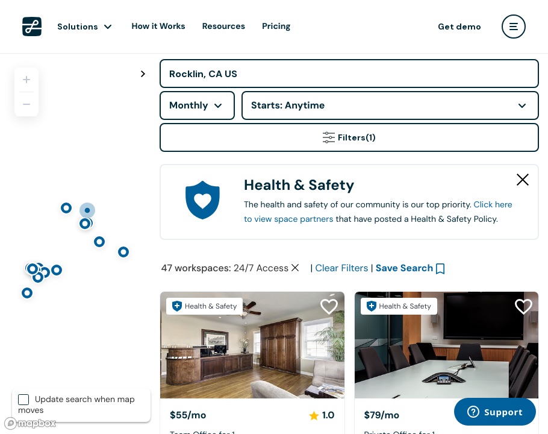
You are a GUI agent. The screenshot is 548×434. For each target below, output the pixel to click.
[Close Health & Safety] (523, 180)
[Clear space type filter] (295, 267)
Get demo (459, 26)
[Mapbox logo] (30, 423)
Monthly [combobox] (188, 105)
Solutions (77, 26)
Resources (223, 26)
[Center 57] (252, 345)
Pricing (276, 26)
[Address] (349, 73)
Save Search (405, 268)
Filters (349, 137)
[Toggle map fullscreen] (143, 74)
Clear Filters (341, 268)
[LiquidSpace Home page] (32, 26)
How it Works (158, 26)
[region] (75, 243)
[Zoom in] (26, 80)
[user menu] (514, 26)
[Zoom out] (26, 104)
